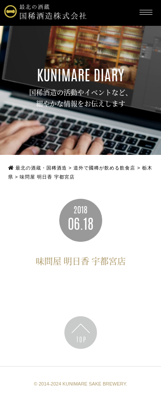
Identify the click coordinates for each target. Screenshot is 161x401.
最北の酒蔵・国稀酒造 (37, 167)
